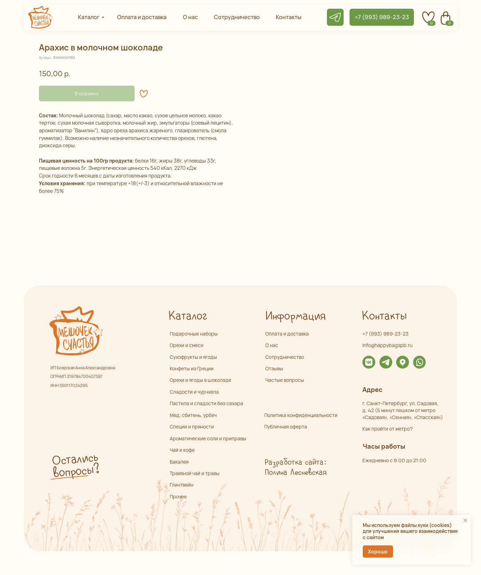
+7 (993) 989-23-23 (385, 333)
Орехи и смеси (186, 345)
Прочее (178, 496)
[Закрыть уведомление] (465, 520)
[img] (368, 362)
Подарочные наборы (194, 333)
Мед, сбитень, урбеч (193, 415)
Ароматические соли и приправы (208, 438)
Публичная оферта (285, 426)
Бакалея (179, 461)
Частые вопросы (284, 380)
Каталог (187, 316)
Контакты (384, 316)
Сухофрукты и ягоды (193, 357)
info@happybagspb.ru (387, 345)
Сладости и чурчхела (194, 391)
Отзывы (274, 368)
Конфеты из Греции (192, 368)
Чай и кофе (182, 450)
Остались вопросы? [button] (75, 465)
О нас (271, 345)
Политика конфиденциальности (300, 415)
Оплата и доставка (287, 333)
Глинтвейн (181, 484)
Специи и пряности (192, 426)
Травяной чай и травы (194, 473)
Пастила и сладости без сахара (206, 403)
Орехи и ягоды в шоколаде (200, 380)
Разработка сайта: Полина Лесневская (295, 467)
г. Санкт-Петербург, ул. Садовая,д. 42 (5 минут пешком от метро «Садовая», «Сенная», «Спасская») (402, 410)
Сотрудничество (284, 357)
